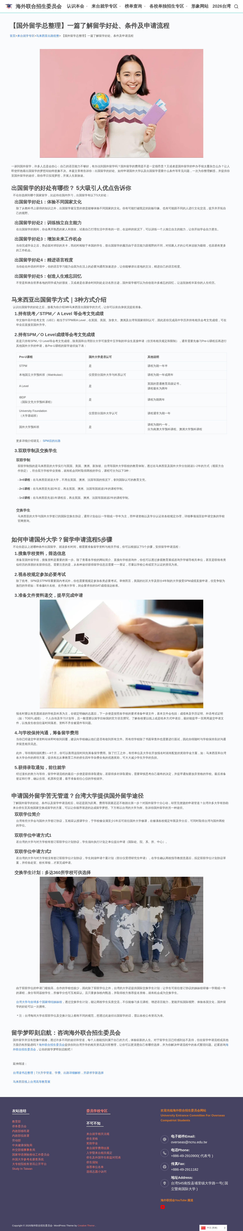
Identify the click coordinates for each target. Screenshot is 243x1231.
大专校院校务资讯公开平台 (29, 1164)
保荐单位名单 (95, 1167)
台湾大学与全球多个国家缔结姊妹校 (39, 1002)
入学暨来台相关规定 (99, 1152)
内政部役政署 (20, 1135)
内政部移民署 (20, 1131)
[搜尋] (236, 6)
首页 (12, 35)
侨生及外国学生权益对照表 (103, 1157)
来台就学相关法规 (97, 1134)
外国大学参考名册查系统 (28, 1159)
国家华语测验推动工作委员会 (30, 1154)
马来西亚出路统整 (47, 35)
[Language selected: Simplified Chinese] (213, 1228)
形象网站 (200, 6)
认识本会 (78, 6)
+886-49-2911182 (184, 1169)
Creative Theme (86, 1225)
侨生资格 (92, 1138)
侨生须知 (92, 1162)
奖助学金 (92, 1143)
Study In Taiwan (22, 1168)
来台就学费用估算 (97, 1148)
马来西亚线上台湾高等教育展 (31, 1081)
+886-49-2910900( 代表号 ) (192, 1156)
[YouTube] (163, 1207)
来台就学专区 (106, 6)
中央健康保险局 (22, 1145)
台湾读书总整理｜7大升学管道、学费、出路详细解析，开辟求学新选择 (58, 1072)
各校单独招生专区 (169, 6)
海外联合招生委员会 (39, 6)
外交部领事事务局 (23, 1149)
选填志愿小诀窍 (96, 1171)
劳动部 (16, 1140)
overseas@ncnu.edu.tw (189, 1142)
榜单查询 (136, 6)
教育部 (16, 1121)
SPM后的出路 (52, 440)
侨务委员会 (19, 1126)
